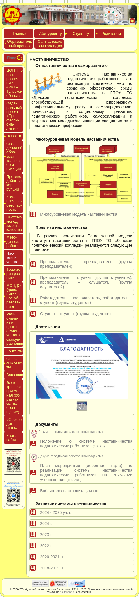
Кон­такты (14, 351)
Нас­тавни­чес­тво (12, 257)
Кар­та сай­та (11, 437)
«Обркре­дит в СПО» (14, 423)
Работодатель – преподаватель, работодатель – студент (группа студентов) (86, 300)
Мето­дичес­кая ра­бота (14, 241)
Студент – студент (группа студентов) (75, 313)
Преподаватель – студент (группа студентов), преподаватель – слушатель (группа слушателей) (86, 282)
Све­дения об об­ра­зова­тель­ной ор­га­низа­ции (14, 156)
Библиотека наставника (70, 490)
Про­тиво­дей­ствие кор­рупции (14, 182)
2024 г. (46, 523)
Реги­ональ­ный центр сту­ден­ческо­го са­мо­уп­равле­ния (14, 329)
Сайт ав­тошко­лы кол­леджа (50, 43)
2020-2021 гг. (52, 557)
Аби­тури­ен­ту (50, 33)
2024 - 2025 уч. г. (55, 512)
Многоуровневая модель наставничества (78, 214)
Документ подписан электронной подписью (70, 431)
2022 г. (46, 545)
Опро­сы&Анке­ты (14, 363)
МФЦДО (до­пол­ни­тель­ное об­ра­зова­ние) (13, 295)
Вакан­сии (14, 375)
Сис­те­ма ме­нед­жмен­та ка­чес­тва (14, 223)
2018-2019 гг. (52, 568)
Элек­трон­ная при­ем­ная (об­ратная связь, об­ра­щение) (13, 397)
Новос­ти (13, 136)
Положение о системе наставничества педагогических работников (86, 443)
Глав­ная (20, 33)
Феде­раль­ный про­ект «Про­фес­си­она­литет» (14, 116)
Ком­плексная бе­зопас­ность (14, 203)
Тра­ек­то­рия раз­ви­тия (14, 273)
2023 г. (46, 534)
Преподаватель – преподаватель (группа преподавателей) (86, 264)
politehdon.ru (67, 592)
